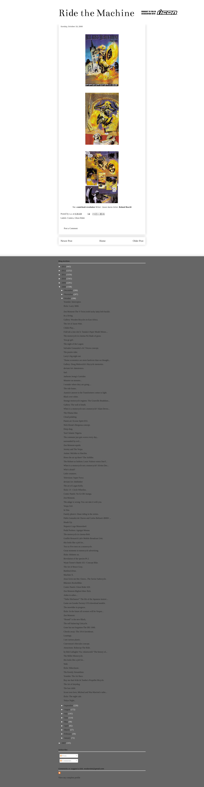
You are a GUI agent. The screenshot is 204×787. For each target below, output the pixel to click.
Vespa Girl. (68, 506)
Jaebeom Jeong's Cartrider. (75, 376)
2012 (64, 270)
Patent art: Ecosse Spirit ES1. (76, 421)
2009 (64, 283)
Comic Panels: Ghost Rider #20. (77, 587)
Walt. (66, 664)
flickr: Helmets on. (71, 554)
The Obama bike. (71, 413)
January (67, 738)
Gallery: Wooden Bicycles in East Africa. (81, 320)
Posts (63, 756)
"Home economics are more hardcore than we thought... (87, 360)
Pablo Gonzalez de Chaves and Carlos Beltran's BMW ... (87, 518)
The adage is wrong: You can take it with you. (83, 502)
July (66, 713)
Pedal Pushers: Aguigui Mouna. (77, 530)
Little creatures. (70, 473)
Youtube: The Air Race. (73, 676)
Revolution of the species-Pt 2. (76, 559)
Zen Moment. (69, 498)
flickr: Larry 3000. (71, 306)
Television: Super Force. (74, 478)
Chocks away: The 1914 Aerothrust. (79, 632)
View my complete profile (69, 777)
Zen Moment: (69, 615)
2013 (64, 266)
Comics (70, 218)
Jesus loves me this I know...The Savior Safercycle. (85, 579)
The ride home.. (70, 388)
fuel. (65, 372)
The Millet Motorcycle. (73, 656)
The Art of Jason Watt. (73, 324)
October (67, 298)
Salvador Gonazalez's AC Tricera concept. (81, 348)
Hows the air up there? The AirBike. (79, 457)
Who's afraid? (69, 469)
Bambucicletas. (70, 571)
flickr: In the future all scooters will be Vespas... (84, 611)
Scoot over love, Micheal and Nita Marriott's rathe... (85, 692)
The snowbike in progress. (75, 607)
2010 (64, 279)
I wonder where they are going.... (77, 384)
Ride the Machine (96, 13)
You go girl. (69, 340)
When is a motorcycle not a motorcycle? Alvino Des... (86, 465)
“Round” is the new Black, (75, 619)
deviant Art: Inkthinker (73, 482)
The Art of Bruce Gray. (73, 567)
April (66, 726)
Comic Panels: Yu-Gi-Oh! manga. (78, 494)
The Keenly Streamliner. (74, 672)
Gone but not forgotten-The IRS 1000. (79, 627)
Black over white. (71, 397)
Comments (65, 761)
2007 (64, 743)
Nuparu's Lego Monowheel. (75, 526)
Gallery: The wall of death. (75, 405)
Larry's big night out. (72, 356)
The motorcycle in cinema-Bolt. (77, 534)
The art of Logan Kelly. (73, 486)
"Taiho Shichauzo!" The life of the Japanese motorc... (86, 599)
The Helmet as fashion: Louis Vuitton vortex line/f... (85, 461)
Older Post (138, 240)
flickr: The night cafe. (73, 696)
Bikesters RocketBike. (73, 583)
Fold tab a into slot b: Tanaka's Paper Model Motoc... (86, 332)
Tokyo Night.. (69, 700)
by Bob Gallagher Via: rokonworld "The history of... (85, 652)
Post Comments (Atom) (108, 249)
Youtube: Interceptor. (72, 302)
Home (102, 240)
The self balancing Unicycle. (76, 623)
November (69, 294)
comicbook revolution (85, 207)
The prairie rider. (71, 352)
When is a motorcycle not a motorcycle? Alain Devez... (87, 409)
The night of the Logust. (74, 344)
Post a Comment (71, 228)
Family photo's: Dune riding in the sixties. (81, 514)
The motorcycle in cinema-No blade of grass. (82, 336)
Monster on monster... (73, 380)
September (69, 705)
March (67, 730)
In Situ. (67, 510)
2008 (64, 287)
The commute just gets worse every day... (81, 437)
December (68, 290)
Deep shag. (68, 429)
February (68, 734)
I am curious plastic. (72, 640)
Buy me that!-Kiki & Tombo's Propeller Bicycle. (84, 680)
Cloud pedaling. (70, 417)
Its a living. (68, 316)
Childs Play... (69, 328)
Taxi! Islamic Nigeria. (73, 433)
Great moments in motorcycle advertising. (81, 550)
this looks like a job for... (74, 542)
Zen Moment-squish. (72, 445)
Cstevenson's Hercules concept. (77, 644)
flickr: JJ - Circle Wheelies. (75, 490)
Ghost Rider (80, 218)
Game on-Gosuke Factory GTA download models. (84, 603)
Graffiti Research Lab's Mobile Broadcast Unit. (83, 538)
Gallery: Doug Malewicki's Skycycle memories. (84, 364)
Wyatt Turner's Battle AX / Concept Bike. (81, 563)
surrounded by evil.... (72, 441)
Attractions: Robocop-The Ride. (77, 648)
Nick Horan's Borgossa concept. (77, 425)
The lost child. (70, 688)
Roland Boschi (125, 207)
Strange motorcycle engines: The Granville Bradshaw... (87, 401)
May (66, 722)
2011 (64, 275)
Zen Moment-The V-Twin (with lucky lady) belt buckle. (87, 312)
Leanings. (68, 636)
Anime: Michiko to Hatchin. (75, 453)
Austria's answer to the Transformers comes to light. (85, 393)
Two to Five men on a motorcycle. (78, 546)
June (66, 718)
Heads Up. (68, 522)
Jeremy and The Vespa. (73, 449)
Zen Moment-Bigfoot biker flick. (77, 591)
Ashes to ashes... (70, 595)
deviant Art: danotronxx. (74, 368)
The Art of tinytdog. (72, 684)
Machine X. (69, 575)
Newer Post (66, 240)
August (67, 709)
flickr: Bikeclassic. (71, 668)
